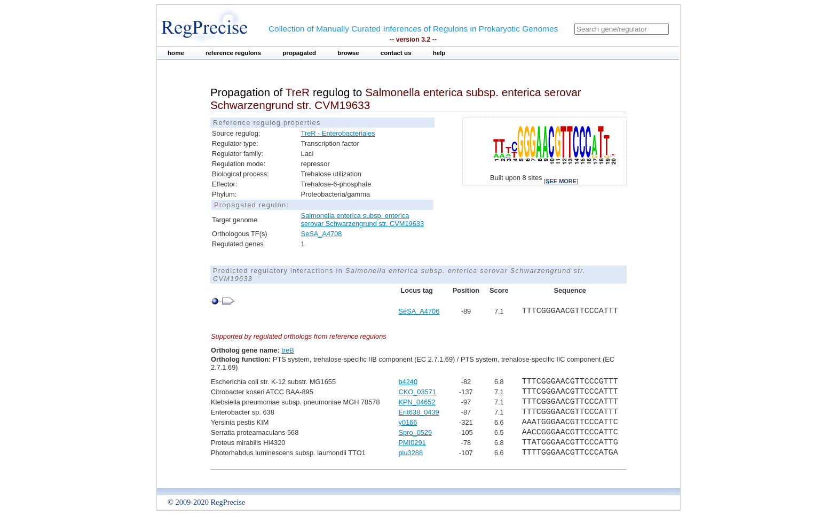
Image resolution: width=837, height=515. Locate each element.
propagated (299, 53)
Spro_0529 (415, 432)
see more (561, 181)
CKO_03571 (417, 392)
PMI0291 (411, 443)
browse (348, 53)
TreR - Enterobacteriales (338, 133)
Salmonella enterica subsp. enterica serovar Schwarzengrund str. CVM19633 (362, 220)
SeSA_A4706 (418, 311)
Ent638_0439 (418, 412)
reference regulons (233, 53)
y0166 (407, 422)
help (439, 53)
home (176, 53)
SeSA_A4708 (321, 234)
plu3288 (410, 453)
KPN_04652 (416, 402)
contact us (396, 53)
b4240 (407, 382)
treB (287, 350)
